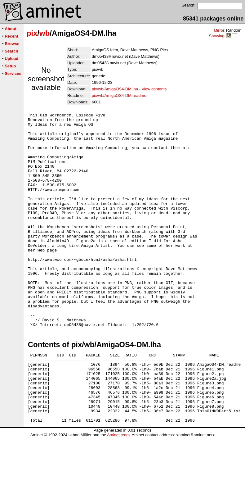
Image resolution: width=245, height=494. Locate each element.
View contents (154, 89)
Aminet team (118, 491)
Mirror (219, 30)
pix (32, 33)
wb (44, 33)
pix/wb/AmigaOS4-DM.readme (119, 95)
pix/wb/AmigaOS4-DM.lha (115, 89)
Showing (216, 36)
